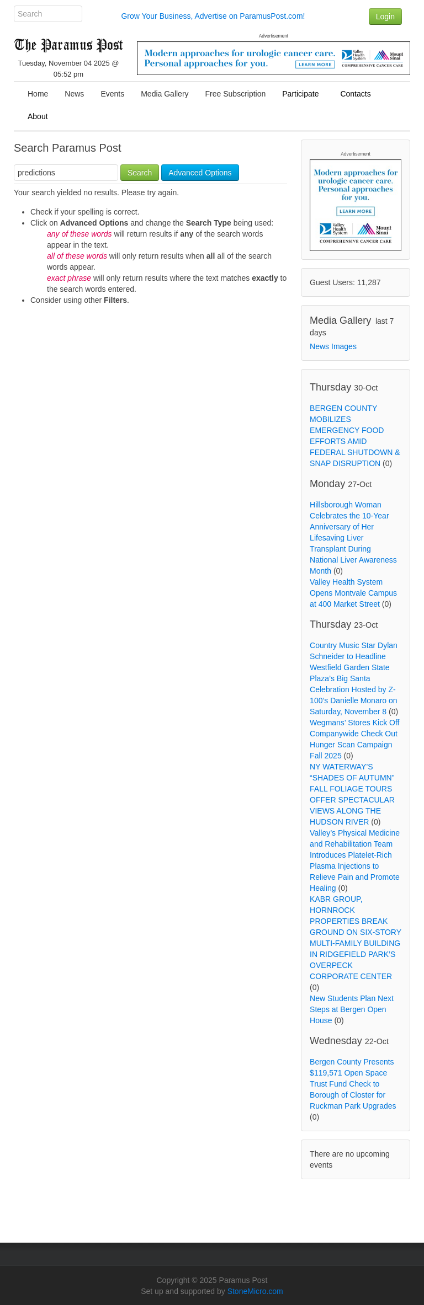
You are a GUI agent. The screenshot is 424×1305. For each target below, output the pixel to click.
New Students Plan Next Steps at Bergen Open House (352, 1009)
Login (385, 16)
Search (140, 172)
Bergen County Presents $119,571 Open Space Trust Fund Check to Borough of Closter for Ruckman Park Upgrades (353, 1083)
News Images (333, 346)
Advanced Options (199, 172)
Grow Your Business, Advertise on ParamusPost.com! (213, 16)
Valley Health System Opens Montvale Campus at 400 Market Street (353, 592)
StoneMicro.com (255, 1291)
